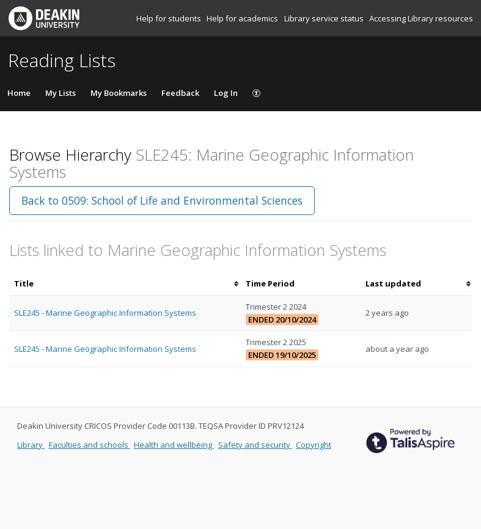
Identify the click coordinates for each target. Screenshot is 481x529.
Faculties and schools (89, 444)
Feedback (180, 92)
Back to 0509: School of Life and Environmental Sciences (162, 200)
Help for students (169, 18)
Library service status (324, 18)
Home (19, 92)
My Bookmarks (118, 92)
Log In (226, 92)
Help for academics (243, 18)
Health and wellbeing (174, 444)
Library (31, 444)
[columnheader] (125, 283)
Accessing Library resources (421, 18)
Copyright (313, 444)
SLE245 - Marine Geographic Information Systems (105, 312)
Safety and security (255, 444)
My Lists (60, 92)
